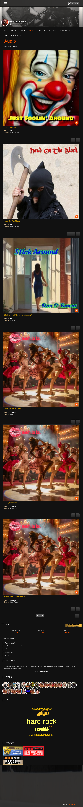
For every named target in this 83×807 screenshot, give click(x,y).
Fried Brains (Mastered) (13, 409)
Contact (8, 649)
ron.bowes (8, 46)
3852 (67, 632)
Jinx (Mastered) (10, 503)
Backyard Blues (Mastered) (15, 596)
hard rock (42, 721)
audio (31, 31)
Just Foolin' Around (12, 127)
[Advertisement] (41, 783)
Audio (16, 46)
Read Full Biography (41, 671)
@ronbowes (13, 24)
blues (40, 714)
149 (15, 632)
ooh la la (13, 412)
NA (11, 131)
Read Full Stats (8, 638)
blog (23, 31)
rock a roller (31, 728)
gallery (41, 31)
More (52, 31)
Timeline (13, 31)
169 (41, 632)
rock (42, 729)
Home (4, 31)
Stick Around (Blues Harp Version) (18, 315)
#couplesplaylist (41, 709)
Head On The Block (12, 221)
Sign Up (75, 3)
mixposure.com (75, 804)
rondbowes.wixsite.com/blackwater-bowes (17, 646)
